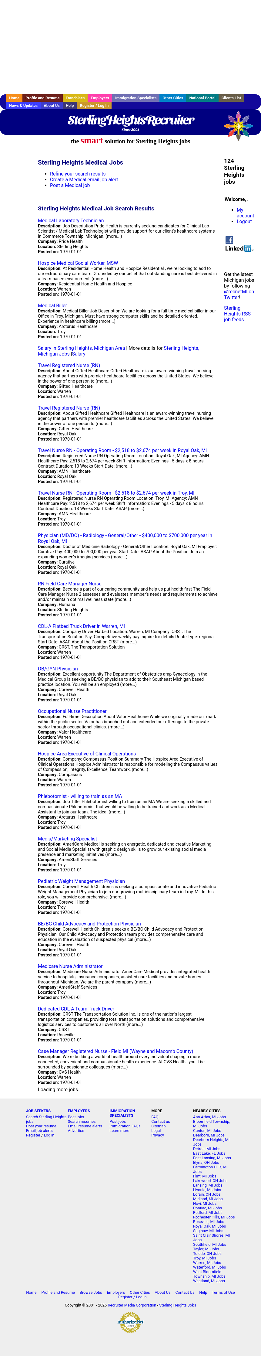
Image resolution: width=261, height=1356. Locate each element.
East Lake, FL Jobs (209, 1153)
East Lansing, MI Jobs (212, 1158)
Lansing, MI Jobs (208, 1185)
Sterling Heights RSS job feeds (237, 313)
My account (245, 213)
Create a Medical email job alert (84, 179)
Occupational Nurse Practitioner (72, 711)
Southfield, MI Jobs (209, 1244)
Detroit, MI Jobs (206, 1148)
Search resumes (82, 1121)
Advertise (76, 1130)
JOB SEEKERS (38, 1111)
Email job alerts (39, 1130)
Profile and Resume (42, 98)
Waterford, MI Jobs (209, 1267)
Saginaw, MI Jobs (208, 1230)
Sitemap (158, 1126)
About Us (52, 105)
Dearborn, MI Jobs (209, 1135)
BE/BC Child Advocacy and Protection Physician (89, 924)
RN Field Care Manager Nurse (70, 584)
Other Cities (172, 98)
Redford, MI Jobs (208, 1212)
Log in (49, 1135)
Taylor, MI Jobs (206, 1249)
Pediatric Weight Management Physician (81, 881)
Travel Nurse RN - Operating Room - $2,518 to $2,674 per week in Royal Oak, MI (122, 450)
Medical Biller (52, 305)
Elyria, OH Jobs (206, 1162)
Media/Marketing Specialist (67, 839)
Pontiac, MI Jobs (207, 1208)
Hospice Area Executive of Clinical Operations (87, 754)
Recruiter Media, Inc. (241, 129)
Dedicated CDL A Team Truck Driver (76, 1009)
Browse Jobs (91, 1292)
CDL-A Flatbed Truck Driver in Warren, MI (81, 626)
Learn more (119, 1130)
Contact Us (185, 1292)
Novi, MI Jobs (204, 1203)
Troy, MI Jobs (204, 1258)
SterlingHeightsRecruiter (130, 120)
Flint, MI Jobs (204, 1176)
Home (14, 98)
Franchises (75, 98)
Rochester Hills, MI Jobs (214, 1217)
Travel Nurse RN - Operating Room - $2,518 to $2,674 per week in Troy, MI (116, 493)
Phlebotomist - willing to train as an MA (80, 796)
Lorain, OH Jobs (206, 1194)
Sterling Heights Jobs (177, 1305)
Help (70, 105)
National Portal (202, 98)
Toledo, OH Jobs (207, 1253)
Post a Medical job (70, 185)
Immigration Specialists (135, 98)
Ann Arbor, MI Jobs (209, 1117)
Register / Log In (94, 105)
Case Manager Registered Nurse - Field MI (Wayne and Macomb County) (115, 1051)
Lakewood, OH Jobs (210, 1180)
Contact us (160, 1121)
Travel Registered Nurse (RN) (69, 365)
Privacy (157, 1135)
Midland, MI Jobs (208, 1199)
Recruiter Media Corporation (132, 1305)
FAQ (154, 1117)
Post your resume (41, 1126)
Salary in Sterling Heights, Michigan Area (81, 348)
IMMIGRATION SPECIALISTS (122, 1113)
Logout (244, 221)
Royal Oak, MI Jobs (209, 1226)
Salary (78, 354)
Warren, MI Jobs (207, 1262)
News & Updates (23, 105)
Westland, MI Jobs (209, 1281)
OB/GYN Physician (58, 669)
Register (33, 1135)
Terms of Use (223, 1292)
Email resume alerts (85, 1126)
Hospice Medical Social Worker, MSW (78, 263)
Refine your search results (77, 174)
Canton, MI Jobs (207, 1130)
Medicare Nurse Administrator (70, 966)
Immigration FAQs (125, 1126)
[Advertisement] (130, 47)
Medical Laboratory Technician (71, 220)
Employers (100, 98)
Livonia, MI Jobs (207, 1189)
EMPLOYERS (79, 1111)
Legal (156, 1130)
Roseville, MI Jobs (208, 1221)
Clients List (231, 98)
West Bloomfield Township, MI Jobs (209, 1274)
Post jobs (76, 1117)
